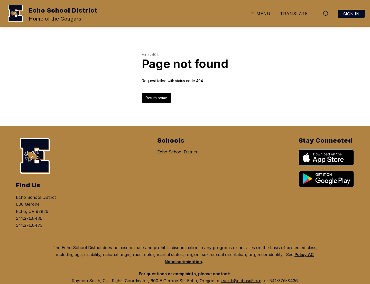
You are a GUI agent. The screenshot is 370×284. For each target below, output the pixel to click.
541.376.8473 (29, 225)
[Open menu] (260, 14)
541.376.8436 (29, 218)
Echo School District (177, 151)
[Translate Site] (297, 14)
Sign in (351, 13)
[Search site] (326, 14)
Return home (156, 98)
